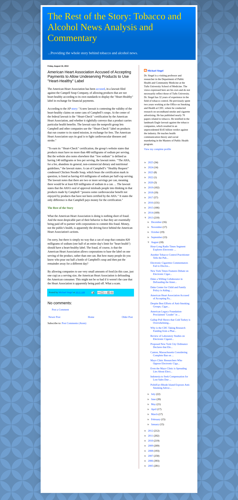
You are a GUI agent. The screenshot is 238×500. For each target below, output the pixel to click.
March (154, 414)
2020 (151, 182)
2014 (151, 212)
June (153, 399)
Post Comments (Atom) (74, 323)
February (156, 419)
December (156, 222)
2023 (151, 172)
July (153, 394)
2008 (151, 450)
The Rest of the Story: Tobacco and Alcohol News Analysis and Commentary (114, 27)
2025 (151, 162)
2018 (151, 192)
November (157, 227)
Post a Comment (60, 309)
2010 (151, 440)
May (153, 404)
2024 (151, 167)
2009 (151, 445)
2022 (151, 177)
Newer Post (54, 317)
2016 (151, 202)
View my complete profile (157, 149)
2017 (151, 197)
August (155, 242)
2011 (151, 435)
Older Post (127, 317)
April (154, 409)
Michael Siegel (155, 70)
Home (91, 317)
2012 (151, 430)
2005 (151, 465)
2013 (151, 217)
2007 (151, 455)
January (155, 424)
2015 (151, 207)
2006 (151, 460)
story (74, 108)
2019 (151, 187)
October (155, 232)
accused (100, 88)
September (157, 237)
